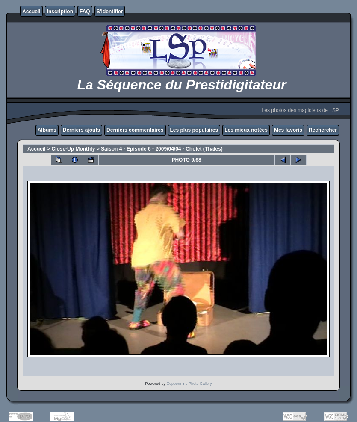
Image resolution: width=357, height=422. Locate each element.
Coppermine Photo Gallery (189, 383)
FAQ (85, 12)
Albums (47, 130)
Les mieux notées (246, 130)
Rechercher (323, 130)
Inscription (60, 12)
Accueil (31, 12)
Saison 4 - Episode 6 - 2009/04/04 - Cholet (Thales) (162, 149)
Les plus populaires (194, 130)
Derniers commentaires (134, 130)
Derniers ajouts (81, 130)
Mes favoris (288, 130)
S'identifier (110, 12)
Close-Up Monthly (73, 149)
